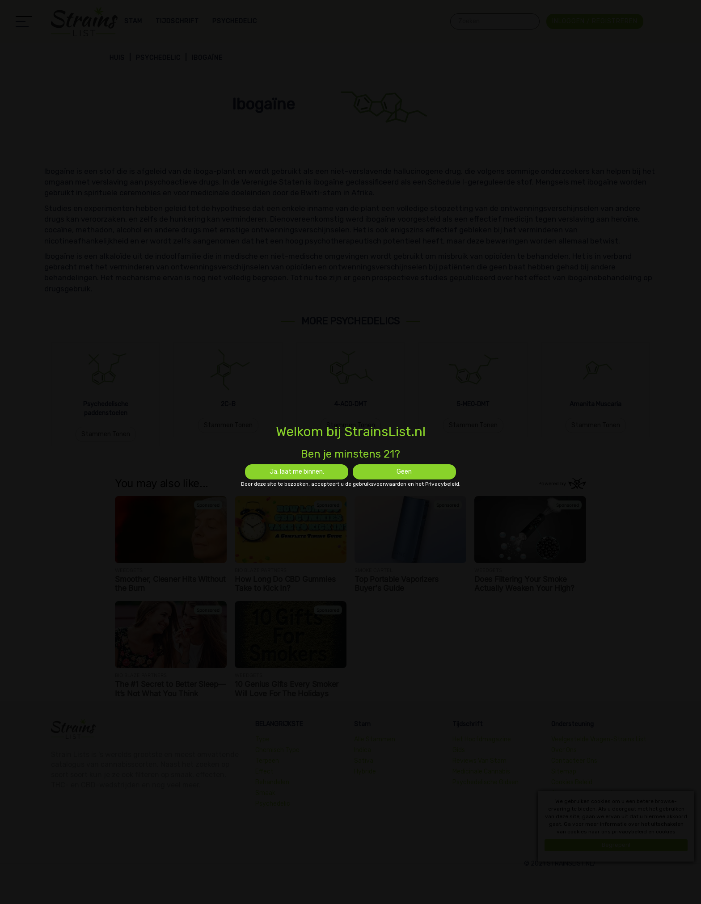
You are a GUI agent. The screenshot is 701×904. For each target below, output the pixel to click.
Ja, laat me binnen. (297, 471)
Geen (404, 471)
